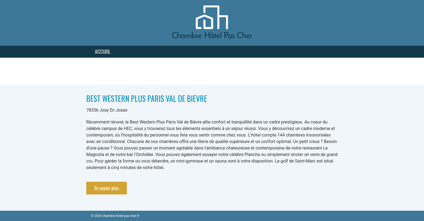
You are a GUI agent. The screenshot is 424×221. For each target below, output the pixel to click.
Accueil (103, 51)
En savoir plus (106, 187)
